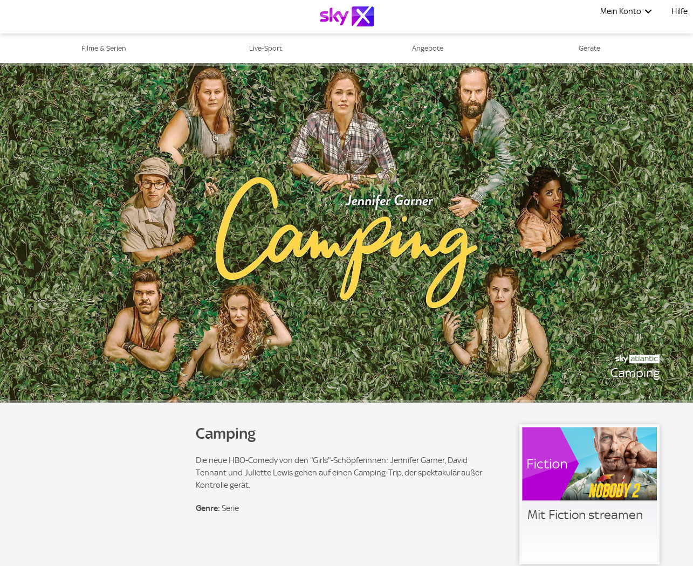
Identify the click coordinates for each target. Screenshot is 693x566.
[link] (589, 494)
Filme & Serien (103, 48)
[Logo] (347, 16)
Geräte (589, 48)
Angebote (427, 48)
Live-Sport (265, 48)
